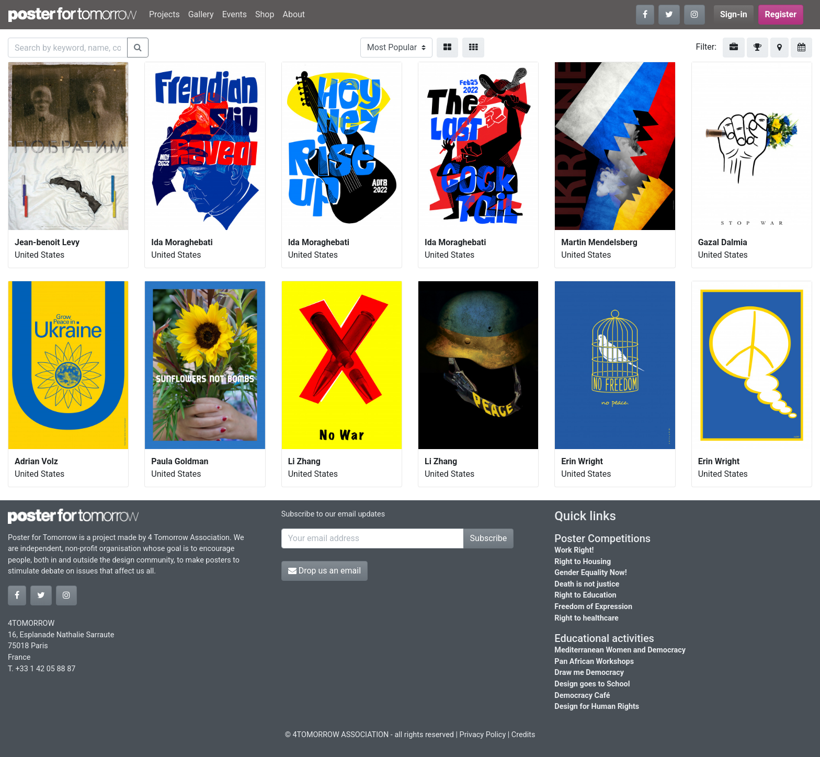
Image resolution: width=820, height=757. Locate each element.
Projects (164, 14)
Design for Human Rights (596, 706)
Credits (523, 734)
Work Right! (574, 550)
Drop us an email (324, 571)
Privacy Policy (483, 734)
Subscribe (488, 538)
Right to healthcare (586, 618)
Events (234, 14)
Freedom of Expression (593, 606)
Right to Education (585, 595)
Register (780, 14)
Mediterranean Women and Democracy (620, 650)
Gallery (201, 14)
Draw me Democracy (589, 672)
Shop (264, 14)
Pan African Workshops (594, 661)
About (293, 14)
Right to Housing (582, 561)
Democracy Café (582, 695)
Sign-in (733, 14)
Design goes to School (592, 684)
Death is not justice (586, 584)
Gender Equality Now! (590, 572)
